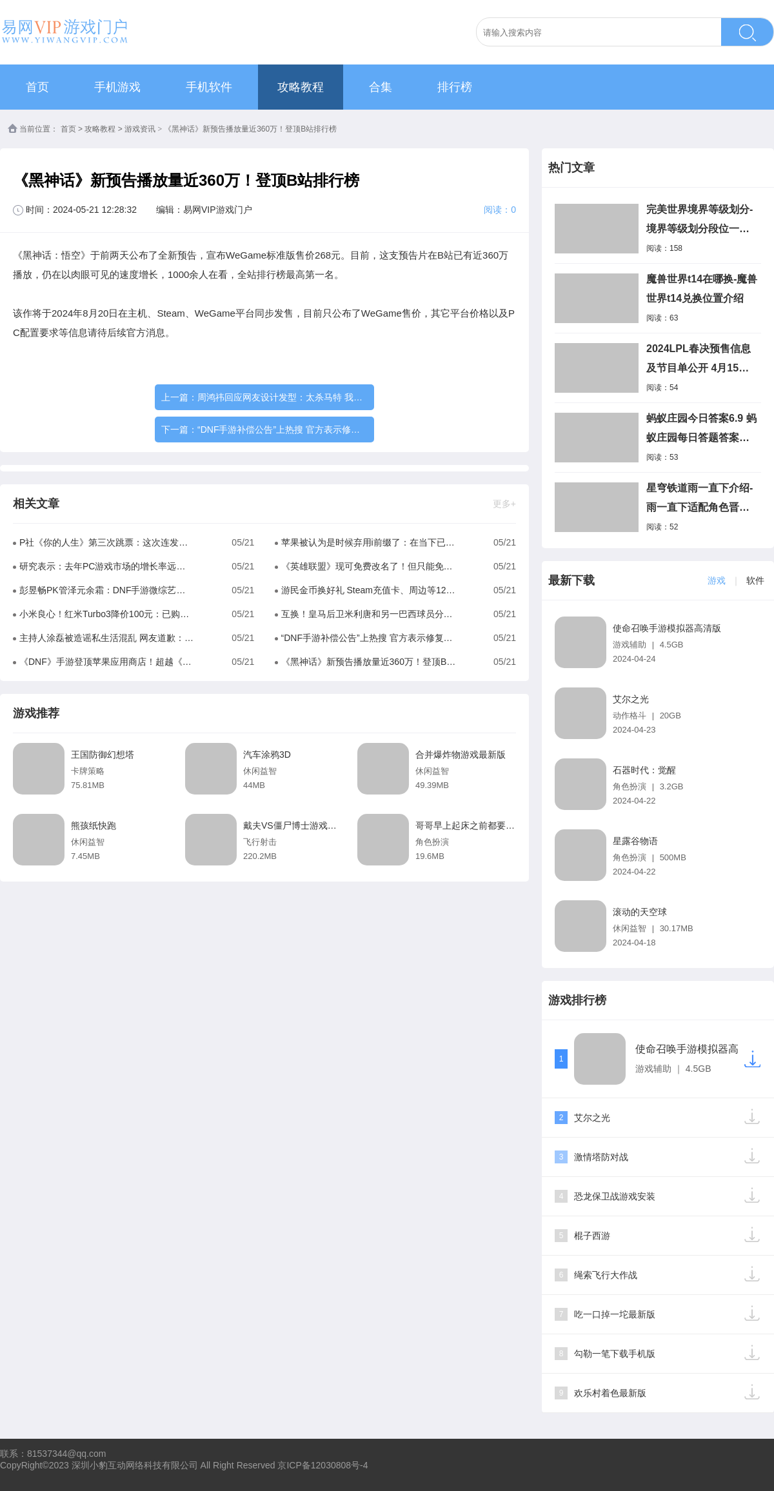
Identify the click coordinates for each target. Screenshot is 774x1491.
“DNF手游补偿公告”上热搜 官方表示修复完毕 (287, 429)
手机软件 (209, 87)
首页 (37, 87)
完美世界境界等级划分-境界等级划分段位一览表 (699, 221)
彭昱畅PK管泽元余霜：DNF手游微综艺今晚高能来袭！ (106, 590)
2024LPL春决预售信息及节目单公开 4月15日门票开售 (698, 360)
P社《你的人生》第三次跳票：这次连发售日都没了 (106, 542)
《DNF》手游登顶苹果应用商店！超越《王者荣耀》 (106, 662)
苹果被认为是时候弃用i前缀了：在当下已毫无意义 (368, 542)
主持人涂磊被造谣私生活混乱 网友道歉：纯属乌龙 (106, 638)
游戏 (717, 580)
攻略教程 (300, 87)
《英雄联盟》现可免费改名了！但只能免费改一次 (368, 566)
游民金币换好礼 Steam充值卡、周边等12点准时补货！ (368, 590)
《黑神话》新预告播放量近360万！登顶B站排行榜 (368, 662)
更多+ (504, 504)
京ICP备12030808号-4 (322, 1465)
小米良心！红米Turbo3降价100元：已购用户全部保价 (106, 614)
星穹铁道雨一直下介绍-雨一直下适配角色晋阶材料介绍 (699, 499)
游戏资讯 (139, 128)
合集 (380, 87)
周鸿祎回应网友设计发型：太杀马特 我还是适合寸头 (302, 397)
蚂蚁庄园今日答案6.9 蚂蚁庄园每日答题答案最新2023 (701, 430)
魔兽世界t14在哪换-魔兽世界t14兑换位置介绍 (701, 288)
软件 (755, 580)
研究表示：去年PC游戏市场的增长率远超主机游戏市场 (106, 566)
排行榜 (454, 87)
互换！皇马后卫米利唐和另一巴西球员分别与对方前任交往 (368, 614)
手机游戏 (117, 87)
